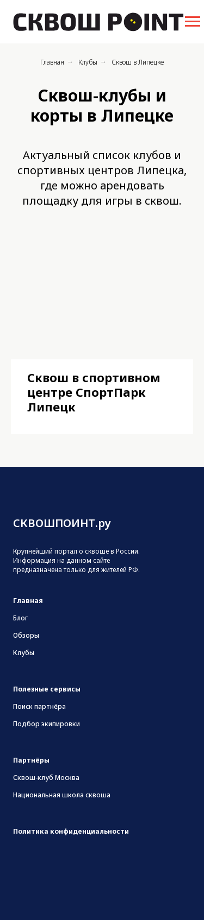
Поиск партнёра (39, 706)
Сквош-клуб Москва (46, 777)
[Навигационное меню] (192, 21)
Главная (52, 62)
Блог (20, 618)
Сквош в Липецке (138, 62)
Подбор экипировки (46, 723)
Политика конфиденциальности (71, 831)
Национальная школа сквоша (61, 795)
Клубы (87, 62)
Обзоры (26, 635)
